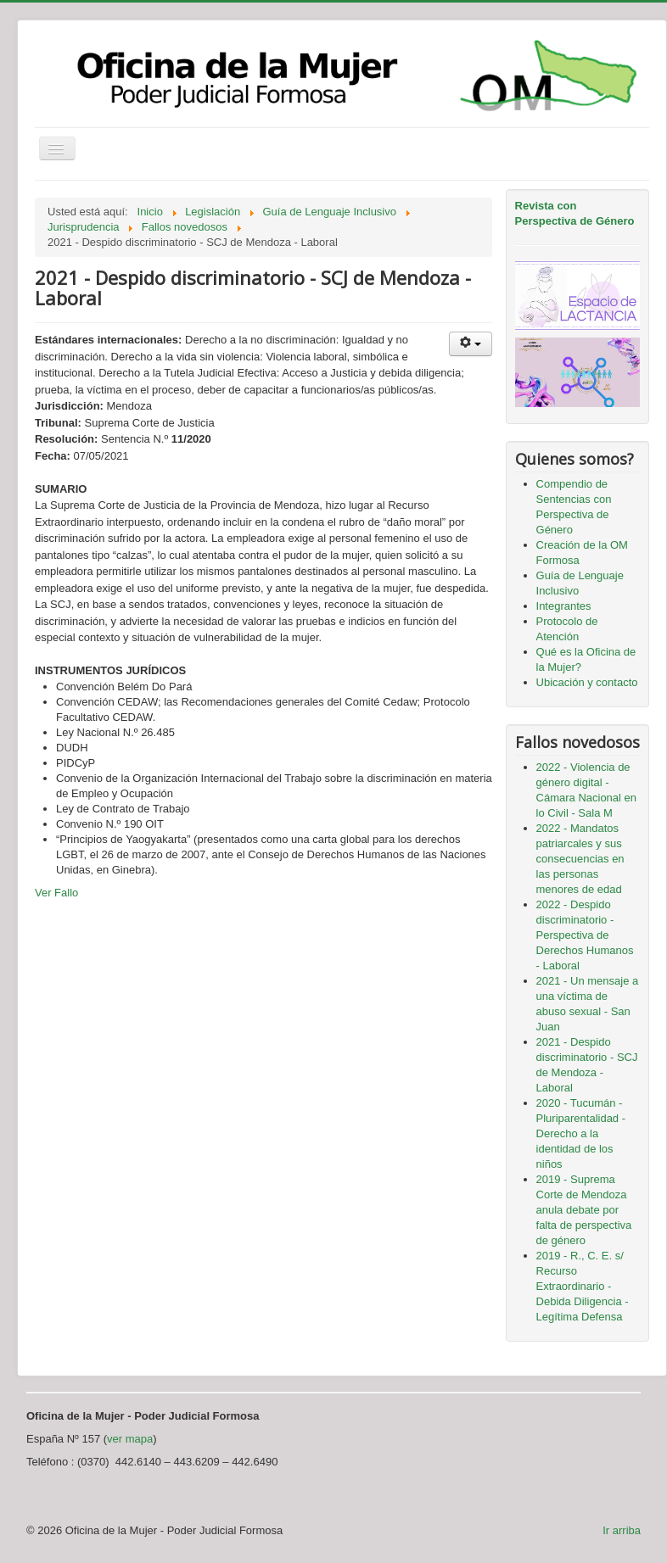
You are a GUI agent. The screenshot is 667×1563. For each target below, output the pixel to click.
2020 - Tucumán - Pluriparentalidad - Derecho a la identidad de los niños (581, 1133)
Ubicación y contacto (587, 682)
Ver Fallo (56, 892)
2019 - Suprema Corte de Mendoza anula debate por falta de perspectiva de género (584, 1210)
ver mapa (130, 1438)
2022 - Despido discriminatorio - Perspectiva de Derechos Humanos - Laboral (585, 935)
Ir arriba (622, 1530)
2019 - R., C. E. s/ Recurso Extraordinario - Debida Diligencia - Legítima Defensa (582, 1286)
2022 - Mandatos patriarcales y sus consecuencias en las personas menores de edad (580, 859)
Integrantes (563, 606)
